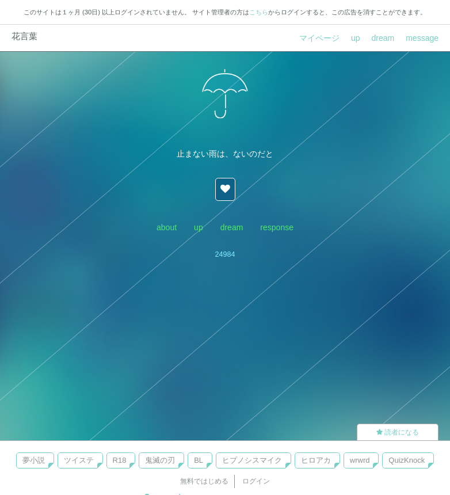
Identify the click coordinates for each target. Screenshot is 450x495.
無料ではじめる (204, 481)
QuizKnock (406, 460)
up (355, 38)
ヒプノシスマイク (252, 460)
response (276, 227)
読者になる (397, 432)
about (167, 227)
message (422, 38)
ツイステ (79, 460)
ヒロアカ (316, 460)
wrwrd (360, 460)
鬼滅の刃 (160, 460)
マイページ (319, 38)
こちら (258, 12)
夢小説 (33, 460)
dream (383, 38)
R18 (120, 460)
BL (198, 460)
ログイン (256, 481)
